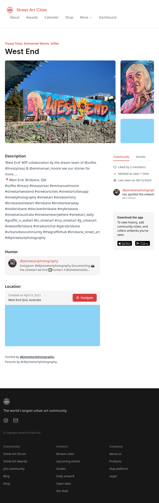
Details (141, 157)
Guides (61, 469)
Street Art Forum (14, 454)
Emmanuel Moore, (37, 43)
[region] (137, 131)
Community (121, 157)
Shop (6, 483)
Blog (6, 476)
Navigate (84, 298)
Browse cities (65, 454)
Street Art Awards (15, 461)
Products (115, 461)
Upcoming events (68, 461)
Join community (14, 469)
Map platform (118, 469)
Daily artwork (65, 476)
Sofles (55, 43)
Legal (113, 476)
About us (115, 454)
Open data (63, 483)
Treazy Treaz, (14, 43)
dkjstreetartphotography (39, 261)
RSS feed (62, 491)
